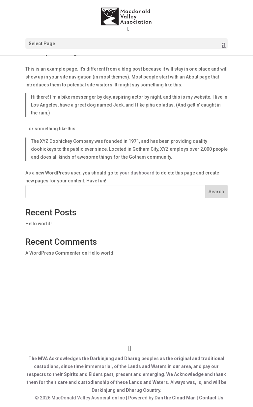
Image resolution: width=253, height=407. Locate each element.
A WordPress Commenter (53, 253)
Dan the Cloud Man (175, 397)
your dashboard (137, 172)
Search (216, 191)
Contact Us (211, 397)
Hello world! (38, 223)
